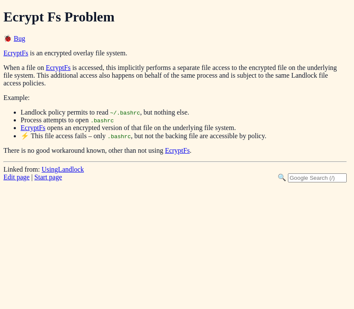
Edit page (16, 177)
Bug (19, 38)
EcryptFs (15, 53)
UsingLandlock (63, 169)
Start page (48, 177)
